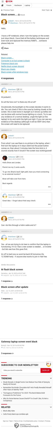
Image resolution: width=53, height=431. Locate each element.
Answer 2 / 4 (6, 130)
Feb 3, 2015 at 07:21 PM (27, 23)
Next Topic (46, 10)
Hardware (18, 5)
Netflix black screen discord (12, 66)
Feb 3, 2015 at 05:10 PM (16, 92)
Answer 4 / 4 (6, 231)
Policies (47, 421)
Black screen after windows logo (14, 72)
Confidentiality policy (30, 421)
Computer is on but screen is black (15, 61)
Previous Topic (8, 10)
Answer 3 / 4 (6, 212)
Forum (8, 5)
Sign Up (5, 421)
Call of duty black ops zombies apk (15, 414)
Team (11, 421)
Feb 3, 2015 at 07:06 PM (16, 220)
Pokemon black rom (9, 63)
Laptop (27, 5)
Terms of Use (18, 421)
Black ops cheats (8, 69)
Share (6, 48)
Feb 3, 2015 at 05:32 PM (16, 138)
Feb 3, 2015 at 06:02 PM (16, 197)
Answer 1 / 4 (6, 84)
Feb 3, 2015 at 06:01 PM (16, 159)
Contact (41, 421)
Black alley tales (9, 411)
